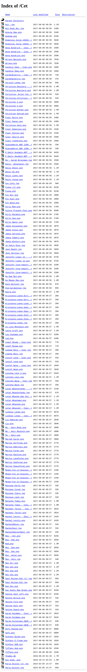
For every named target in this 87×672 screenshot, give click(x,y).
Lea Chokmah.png (14, 334)
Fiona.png (10, 191)
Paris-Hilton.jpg (14, 667)
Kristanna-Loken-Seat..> (18, 307)
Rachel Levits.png (15, 520)
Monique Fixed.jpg (15, 489)
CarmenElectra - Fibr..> (18, 74)
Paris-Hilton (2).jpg (17, 663)
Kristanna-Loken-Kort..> (18, 299)
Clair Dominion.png (15, 129)
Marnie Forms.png (14, 450)
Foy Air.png (11, 195)
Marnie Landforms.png (17, 458)
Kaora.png (10, 291)
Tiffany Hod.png (14, 648)
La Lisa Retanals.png (17, 326)
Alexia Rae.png (13, 32)
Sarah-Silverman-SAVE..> (18, 621)
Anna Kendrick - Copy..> (18, 47)
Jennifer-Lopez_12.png (17, 260)
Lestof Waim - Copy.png (18, 365)
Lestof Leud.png (14, 361)
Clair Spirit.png (14, 136)
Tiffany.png (11, 652)
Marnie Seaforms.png (16, 462)
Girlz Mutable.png (15, 214)
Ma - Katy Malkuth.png (17, 431)
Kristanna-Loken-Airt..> (18, 295)
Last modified (40, 14)
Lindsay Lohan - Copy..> (18, 415)
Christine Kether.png (17, 109)
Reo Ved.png (12, 547)
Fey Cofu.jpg (12, 183)
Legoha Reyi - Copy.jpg (18, 350)
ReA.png (9, 543)
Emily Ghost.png (14, 167)
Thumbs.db (10, 656)
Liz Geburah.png (14, 419)
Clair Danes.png (14, 121)
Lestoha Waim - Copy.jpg (18, 381)
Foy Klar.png (12, 198)
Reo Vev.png (11, 586)
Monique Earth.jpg (15, 485)
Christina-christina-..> (18, 98)
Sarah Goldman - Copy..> (18, 613)
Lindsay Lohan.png (15, 412)
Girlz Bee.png (12, 206)
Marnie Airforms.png (16, 442)
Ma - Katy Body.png (15, 427)
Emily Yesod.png (14, 179)
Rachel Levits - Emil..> (18, 516)
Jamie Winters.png (15, 241)
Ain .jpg (10, 24)
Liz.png (9, 423)
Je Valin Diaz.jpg (15, 245)
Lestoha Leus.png (14, 377)
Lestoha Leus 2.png (15, 373)
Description (68, 14)
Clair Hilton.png (14, 133)
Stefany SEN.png (14, 644)
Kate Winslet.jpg (14, 284)
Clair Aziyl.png (14, 117)
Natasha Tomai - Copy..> (18, 504)
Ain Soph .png (12, 659)
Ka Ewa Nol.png (13, 276)
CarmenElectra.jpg (15, 78)
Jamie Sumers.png (14, 237)
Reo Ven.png (11, 566)
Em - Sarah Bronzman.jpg (18, 160)
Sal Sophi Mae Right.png (18, 590)
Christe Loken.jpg (15, 82)
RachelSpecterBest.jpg (17, 532)
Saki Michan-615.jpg (16, 582)
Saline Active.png (15, 597)
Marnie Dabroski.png (16, 446)
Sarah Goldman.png (15, 617)
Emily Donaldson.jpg (17, 164)
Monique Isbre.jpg (15, 493)
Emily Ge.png (12, 171)
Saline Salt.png (14, 605)
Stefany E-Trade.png (16, 640)
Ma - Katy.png (12, 435)
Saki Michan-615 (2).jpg (18, 578)
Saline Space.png (14, 609)
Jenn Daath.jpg (13, 249)
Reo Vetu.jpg (12, 559)
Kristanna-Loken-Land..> (18, 303)
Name (7, 14)
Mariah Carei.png (14, 439)
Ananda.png (11, 36)
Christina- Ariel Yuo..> (18, 94)
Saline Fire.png (14, 601)
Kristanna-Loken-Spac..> (18, 311)
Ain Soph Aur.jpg (14, 28)
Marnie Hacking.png (15, 454)
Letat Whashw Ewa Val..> (18, 396)
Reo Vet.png (12, 535)
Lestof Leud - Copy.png (18, 357)
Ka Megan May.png (14, 280)
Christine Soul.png (15, 125)
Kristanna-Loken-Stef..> (18, 315)
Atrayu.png (11, 63)
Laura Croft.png (14, 330)
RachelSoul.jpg (13, 528)
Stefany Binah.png (15, 636)
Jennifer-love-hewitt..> (18, 264)
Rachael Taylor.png (15, 512)
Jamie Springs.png (15, 233)
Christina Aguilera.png (18, 90)
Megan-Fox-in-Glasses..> (18, 470)
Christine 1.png (14, 102)
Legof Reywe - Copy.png (18, 342)
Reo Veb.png (12, 539)
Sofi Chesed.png (14, 628)
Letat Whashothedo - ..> (18, 388)
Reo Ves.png (11, 574)
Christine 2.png (14, 105)
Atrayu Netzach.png (15, 59)
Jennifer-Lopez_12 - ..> (18, 257)
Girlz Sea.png (12, 218)
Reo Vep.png (11, 570)
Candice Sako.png (14, 71)
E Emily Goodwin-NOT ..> (18, 152)
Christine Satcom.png (17, 113)
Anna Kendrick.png (15, 55)
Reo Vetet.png (13, 555)
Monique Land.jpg (14, 497)
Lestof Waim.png (14, 369)
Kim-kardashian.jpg (15, 288)
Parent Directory (14, 20)
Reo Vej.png (11, 563)
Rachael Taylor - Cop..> (18, 508)
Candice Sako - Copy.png (18, 67)
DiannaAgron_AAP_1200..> (18, 144)
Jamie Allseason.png (16, 226)
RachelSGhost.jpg (14, 524)
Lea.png (9, 338)
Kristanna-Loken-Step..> (18, 319)
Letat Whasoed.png (15, 404)
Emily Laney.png (14, 175)
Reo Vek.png (12, 551)
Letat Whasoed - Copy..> (18, 408)
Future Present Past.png (18, 210)
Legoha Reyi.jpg (14, 353)
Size (57, 14)
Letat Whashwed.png (15, 400)
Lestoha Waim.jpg (14, 384)
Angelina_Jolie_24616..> (18, 40)
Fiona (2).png (12, 187)
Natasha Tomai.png (15, 501)
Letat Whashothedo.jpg (17, 392)
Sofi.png (10, 632)
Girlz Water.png (14, 222)
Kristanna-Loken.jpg (16, 322)
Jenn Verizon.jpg (14, 253)
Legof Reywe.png (14, 346)
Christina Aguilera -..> (18, 86)
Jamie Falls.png (14, 229)
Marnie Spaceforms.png (17, 466)
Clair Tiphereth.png (16, 140)
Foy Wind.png (12, 202)
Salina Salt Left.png (17, 594)
